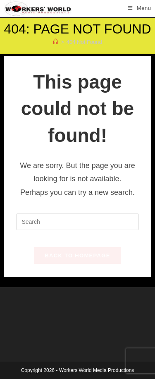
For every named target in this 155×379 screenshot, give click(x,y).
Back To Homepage (77, 255)
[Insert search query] (77, 221)
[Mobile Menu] (139, 8)
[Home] (55, 42)
